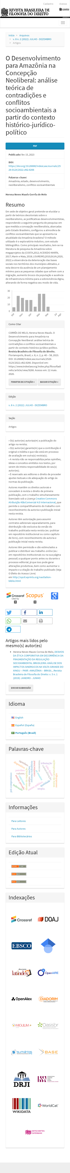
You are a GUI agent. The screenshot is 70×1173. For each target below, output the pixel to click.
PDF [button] (35, 145)
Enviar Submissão (21, 687)
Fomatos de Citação (23, 381)
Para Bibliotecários (21, 836)
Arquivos (24, 35)
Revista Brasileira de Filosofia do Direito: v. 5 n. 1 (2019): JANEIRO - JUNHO (37, 674)
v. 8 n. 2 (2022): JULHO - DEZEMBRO (32, 39)
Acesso (63, 3)
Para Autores (18, 828)
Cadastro (48, 3)
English (19, 717)
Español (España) (24, 725)
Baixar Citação (49, 381)
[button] (13, 612)
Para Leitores (18, 821)
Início (12, 35)
